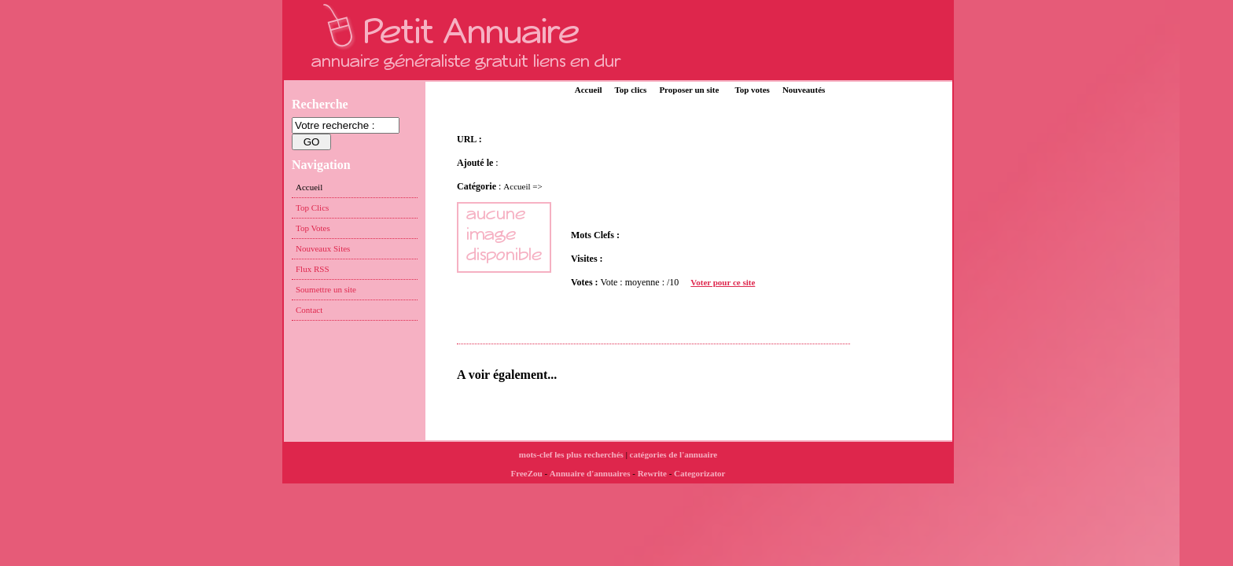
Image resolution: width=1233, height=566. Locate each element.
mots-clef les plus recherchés (571, 454)
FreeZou (527, 473)
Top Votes (313, 228)
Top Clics (312, 207)
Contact (309, 309)
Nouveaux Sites (323, 248)
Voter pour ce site (722, 282)
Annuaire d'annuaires (590, 473)
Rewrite (652, 473)
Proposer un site (689, 89)
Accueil (588, 89)
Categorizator (699, 473)
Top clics (631, 89)
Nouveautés (803, 89)
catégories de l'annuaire (674, 454)
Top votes (752, 89)
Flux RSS (312, 269)
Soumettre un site (326, 289)
